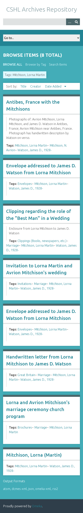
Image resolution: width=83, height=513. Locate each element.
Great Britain (26, 375)
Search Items (58, 64)
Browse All (12, 64)
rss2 (55, 488)
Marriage (12, 245)
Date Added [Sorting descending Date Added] (53, 86)
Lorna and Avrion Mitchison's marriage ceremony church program (38, 409)
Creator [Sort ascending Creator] (36, 86)
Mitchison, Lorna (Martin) (34, 455)
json (31, 488)
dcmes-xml (19, 488)
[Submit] (76, 21)
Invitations (24, 283)
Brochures (25, 427)
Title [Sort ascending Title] (23, 86)
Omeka (37, 506)
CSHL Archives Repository (41, 9)
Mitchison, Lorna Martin (31, 145)
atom (6, 488)
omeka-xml (43, 488)
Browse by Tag (35, 64)
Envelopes (25, 183)
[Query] (41, 21)
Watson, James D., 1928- (35, 150)
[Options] (69, 21)
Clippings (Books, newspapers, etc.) (42, 241)
